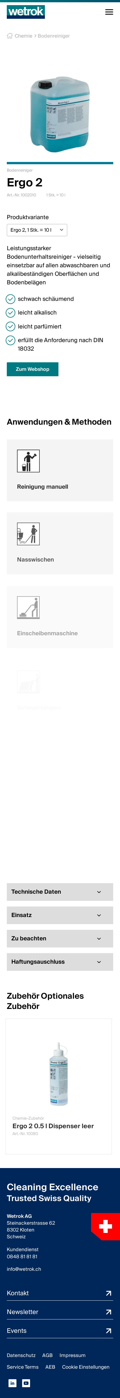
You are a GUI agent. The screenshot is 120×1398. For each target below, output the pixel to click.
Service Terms (23, 1367)
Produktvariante (28, 217)
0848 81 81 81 (22, 1256)
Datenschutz (21, 1355)
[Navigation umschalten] (109, 12)
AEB (50, 1367)
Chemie (22, 36)
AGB (47, 1355)
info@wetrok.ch (24, 1269)
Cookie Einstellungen (86, 1367)
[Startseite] (26, 12)
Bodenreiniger (51, 36)
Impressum (73, 1355)
